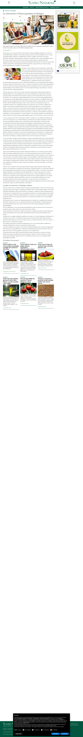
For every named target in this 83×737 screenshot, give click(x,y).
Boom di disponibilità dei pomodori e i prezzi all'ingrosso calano (27, 280)
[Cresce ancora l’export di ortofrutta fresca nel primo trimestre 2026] (46, 254)
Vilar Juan (13, 271)
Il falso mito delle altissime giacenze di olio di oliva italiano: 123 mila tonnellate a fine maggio (10, 281)
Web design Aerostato (72, 723)
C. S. (11, 50)
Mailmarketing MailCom (73, 725)
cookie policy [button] (60, 718)
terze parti (32, 719)
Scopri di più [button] (18, 733)
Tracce (32, 7)
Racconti (25, 7)
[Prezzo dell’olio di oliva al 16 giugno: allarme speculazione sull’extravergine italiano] (28, 255)
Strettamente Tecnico (41, 7)
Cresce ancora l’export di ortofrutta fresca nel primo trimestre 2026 (45, 246)
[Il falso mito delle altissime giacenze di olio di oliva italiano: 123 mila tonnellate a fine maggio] (11, 291)
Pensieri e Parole (54, 7)
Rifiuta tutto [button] (55, 733)
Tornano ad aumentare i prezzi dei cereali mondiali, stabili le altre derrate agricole (45, 281)
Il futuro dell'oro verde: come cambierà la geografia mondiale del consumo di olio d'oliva (11, 247)
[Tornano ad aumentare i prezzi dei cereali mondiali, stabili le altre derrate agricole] (46, 291)
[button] (68, 715)
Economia (13, 10)
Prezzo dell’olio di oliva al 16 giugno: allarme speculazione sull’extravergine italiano (28, 247)
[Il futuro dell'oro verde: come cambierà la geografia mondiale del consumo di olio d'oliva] (11, 255)
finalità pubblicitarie (27, 721)
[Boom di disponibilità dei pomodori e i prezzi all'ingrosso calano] (28, 288)
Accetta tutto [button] (64, 733)
